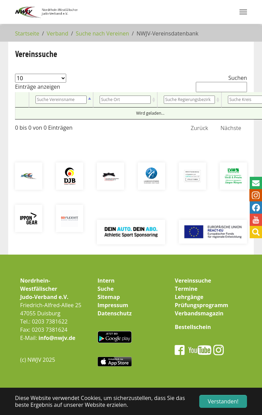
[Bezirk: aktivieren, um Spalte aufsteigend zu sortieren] (189, 100)
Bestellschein (193, 327)
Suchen (221, 83)
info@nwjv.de (57, 338)
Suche (106, 288)
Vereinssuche (193, 280)
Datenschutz (115, 313)
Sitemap (109, 297)
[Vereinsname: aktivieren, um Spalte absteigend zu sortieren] (61, 100)
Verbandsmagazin (199, 313)
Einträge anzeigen (40, 82)
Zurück (199, 128)
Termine (186, 288)
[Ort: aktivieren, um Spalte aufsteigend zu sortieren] (125, 100)
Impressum (113, 305)
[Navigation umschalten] (243, 12)
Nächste (230, 128)
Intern (106, 280)
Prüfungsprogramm (201, 305)
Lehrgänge (189, 297)
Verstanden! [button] (223, 401)
